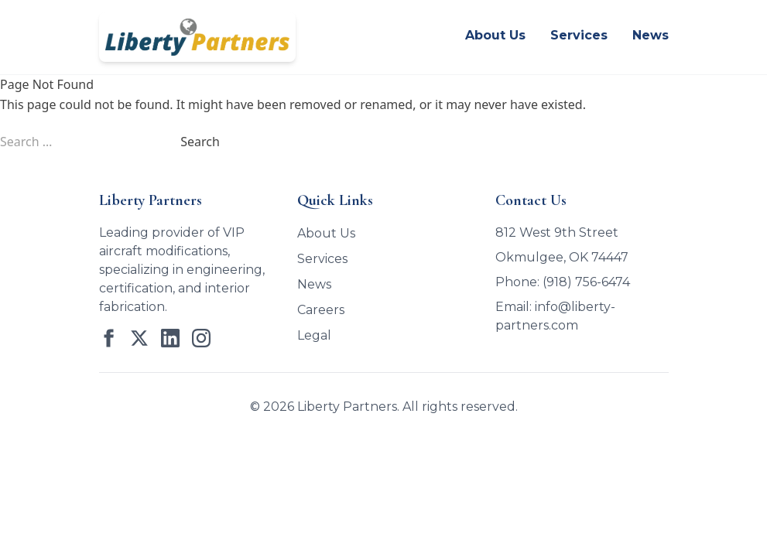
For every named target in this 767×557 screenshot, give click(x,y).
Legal (314, 335)
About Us (495, 35)
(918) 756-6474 (586, 282)
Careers (320, 309)
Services (579, 35)
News (650, 35)
